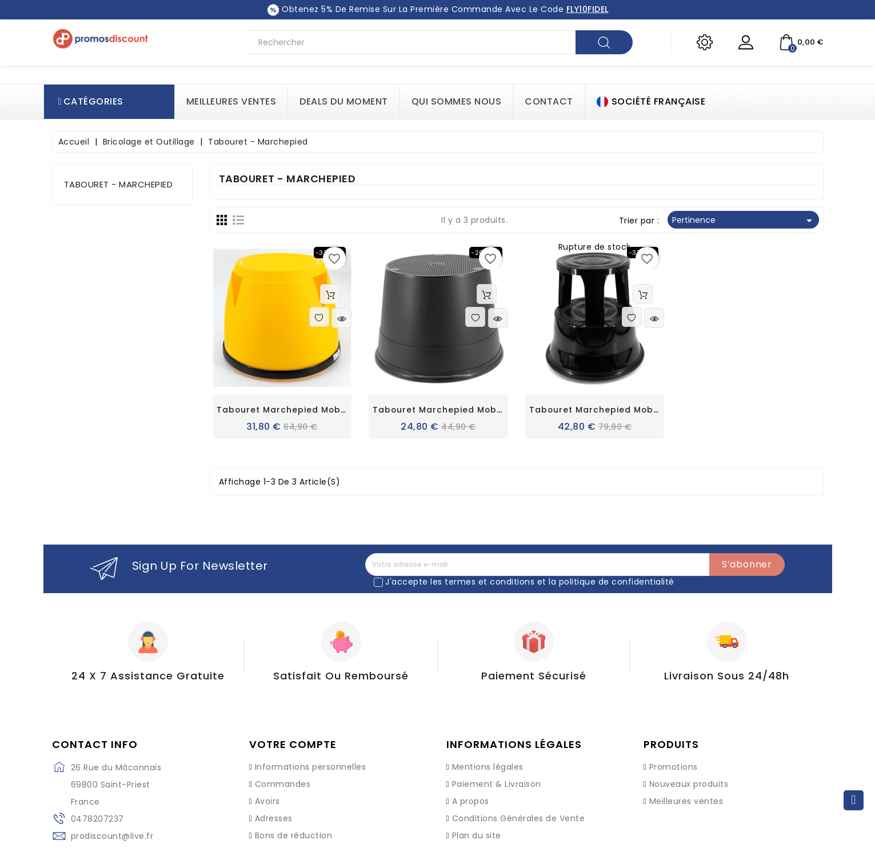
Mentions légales (488, 767)
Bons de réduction (294, 835)
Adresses (274, 818)
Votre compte (293, 744)
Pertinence (744, 220)
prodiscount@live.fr (112, 836)
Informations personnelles (310, 767)
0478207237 (97, 819)
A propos (470, 801)
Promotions (673, 767)
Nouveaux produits (689, 784)
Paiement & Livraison (496, 784)
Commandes (283, 784)
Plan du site (476, 835)
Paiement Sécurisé (533, 676)
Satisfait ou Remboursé (341, 676)
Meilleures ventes (686, 801)
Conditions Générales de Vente (518, 818)
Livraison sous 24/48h (726, 676)
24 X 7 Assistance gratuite (148, 676)
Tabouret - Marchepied (118, 184)
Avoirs (267, 801)
